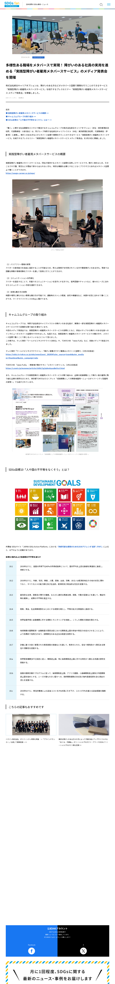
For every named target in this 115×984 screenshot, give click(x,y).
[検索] (101, 4)
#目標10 (21, 98)
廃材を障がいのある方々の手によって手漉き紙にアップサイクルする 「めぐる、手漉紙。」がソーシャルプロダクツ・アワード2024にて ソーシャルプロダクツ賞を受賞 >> (83, 742)
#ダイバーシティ (11, 98)
